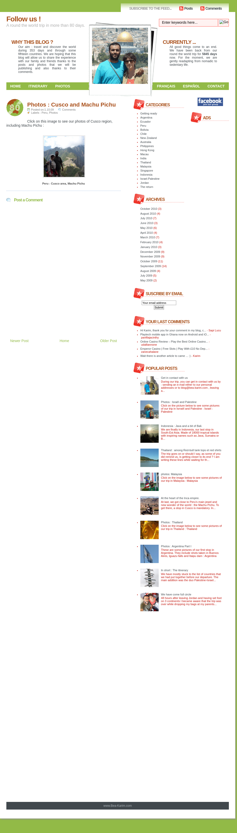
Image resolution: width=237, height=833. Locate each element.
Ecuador (145, 121)
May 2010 (146, 227)
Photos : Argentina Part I (176, 546)
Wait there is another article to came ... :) (165, 355)
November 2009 (150, 256)
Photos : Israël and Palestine (179, 402)
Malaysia (145, 166)
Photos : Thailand (172, 522)
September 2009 (150, 266)
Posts (188, 8)
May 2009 (146, 280)
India (143, 158)
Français (166, 86)
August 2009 (148, 270)
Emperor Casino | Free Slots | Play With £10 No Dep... (174, 348)
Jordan (144, 182)
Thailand (145, 162)
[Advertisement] (65, 314)
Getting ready (148, 113)
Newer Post (19, 341)
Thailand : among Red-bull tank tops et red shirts (191, 450)
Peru (45, 112)
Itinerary (38, 86)
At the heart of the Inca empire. (180, 498)
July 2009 (146, 275)
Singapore (146, 170)
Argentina (146, 117)
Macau (144, 154)
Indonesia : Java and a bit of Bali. (181, 425)
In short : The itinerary (174, 570)
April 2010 (146, 232)
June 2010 (146, 223)
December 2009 (150, 251)
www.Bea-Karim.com (117, 806)
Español (191, 86)
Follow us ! (23, 19)
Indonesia (146, 174)
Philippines (147, 146)
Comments (213, 8)
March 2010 (147, 237)
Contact (216, 86)
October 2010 (148, 208)
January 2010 (148, 247)
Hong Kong (147, 150)
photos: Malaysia (171, 474)
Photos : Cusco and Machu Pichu (71, 104)
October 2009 (148, 261)
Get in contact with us (174, 377)
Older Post (108, 341)
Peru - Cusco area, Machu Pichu (63, 183)
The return (146, 186)
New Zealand (148, 137)
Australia (145, 142)
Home (15, 86)
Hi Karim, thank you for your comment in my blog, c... (173, 330)
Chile (143, 133)
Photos (62, 86)
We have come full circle (176, 594)
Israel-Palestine (150, 178)
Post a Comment (28, 200)
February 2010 (149, 242)
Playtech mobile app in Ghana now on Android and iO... (174, 334)
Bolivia (144, 129)
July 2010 (146, 218)
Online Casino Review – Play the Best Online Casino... (174, 341)
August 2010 (148, 213)
